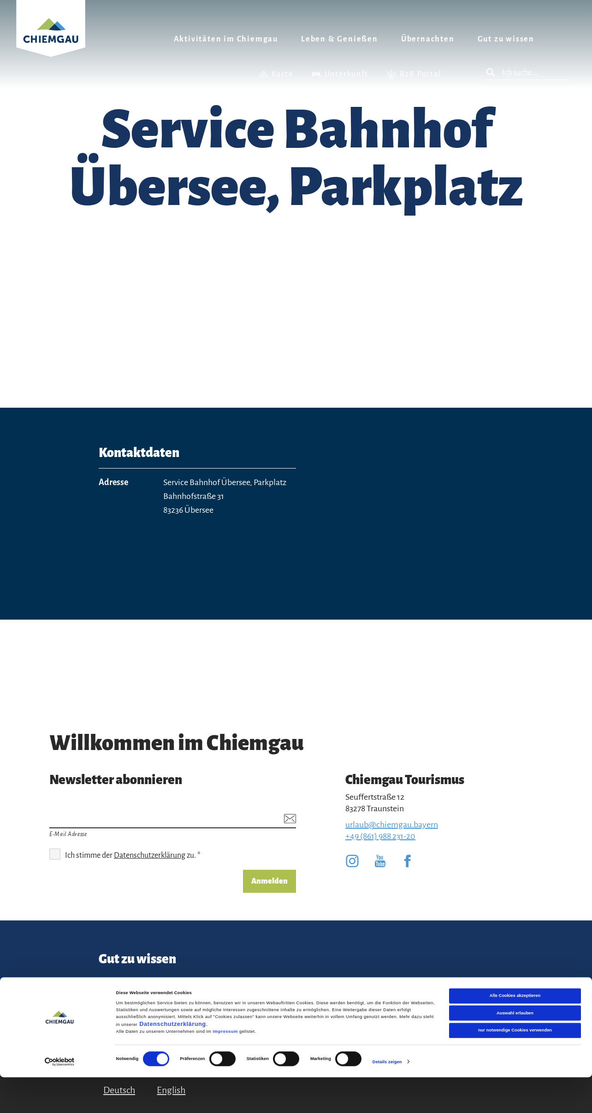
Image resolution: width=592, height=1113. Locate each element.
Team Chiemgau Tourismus (216, 990)
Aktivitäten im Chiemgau (226, 39)
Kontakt (114, 984)
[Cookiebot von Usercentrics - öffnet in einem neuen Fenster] (59, 1097)
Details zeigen (387, 1097)
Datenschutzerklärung (172, 1059)
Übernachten (428, 39)
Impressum (225, 1067)
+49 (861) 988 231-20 (380, 836)
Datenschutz (293, 984)
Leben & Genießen (339, 39)
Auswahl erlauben (515, 1049)
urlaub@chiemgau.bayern (391, 824)
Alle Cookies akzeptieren (515, 1031)
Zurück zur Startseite (50, 40)
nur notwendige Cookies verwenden (515, 1066)
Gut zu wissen (506, 39)
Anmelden (269, 881)
